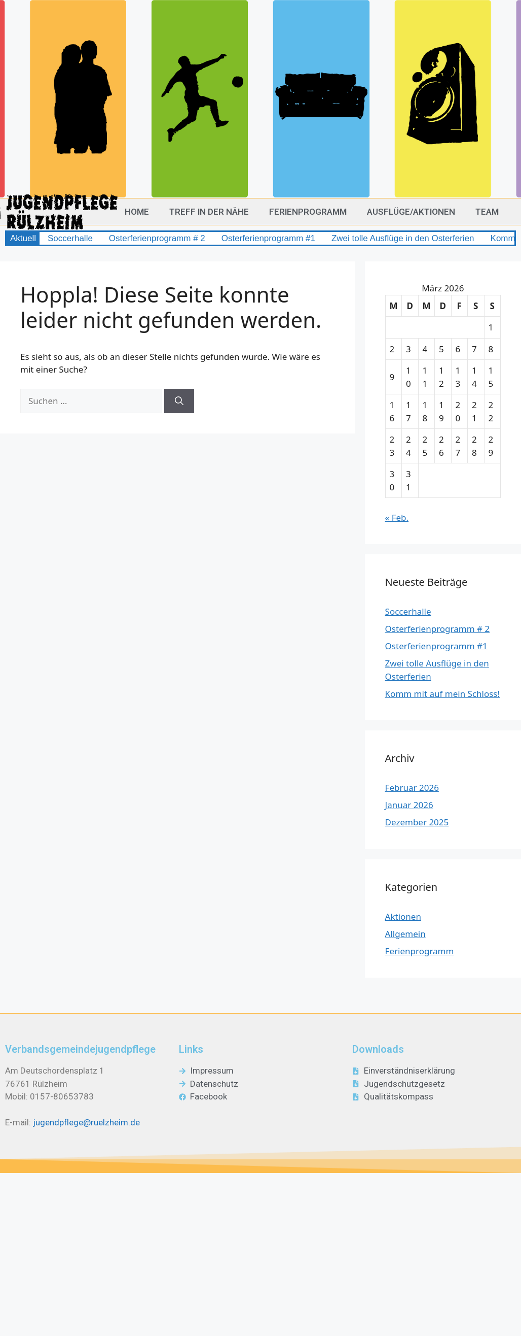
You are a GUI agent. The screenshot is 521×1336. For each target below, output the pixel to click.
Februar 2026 (412, 787)
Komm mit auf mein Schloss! (442, 693)
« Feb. (397, 517)
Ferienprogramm (308, 212)
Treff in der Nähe (209, 212)
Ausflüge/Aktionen (411, 212)
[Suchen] (179, 401)
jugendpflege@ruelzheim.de (86, 1122)
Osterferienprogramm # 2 (157, 238)
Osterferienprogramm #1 (268, 238)
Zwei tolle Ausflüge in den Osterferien (402, 238)
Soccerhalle (70, 238)
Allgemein (405, 934)
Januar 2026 (409, 805)
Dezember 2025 (417, 822)
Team (487, 212)
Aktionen (403, 916)
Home (137, 212)
